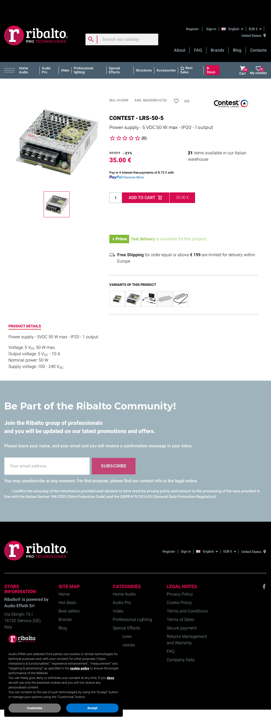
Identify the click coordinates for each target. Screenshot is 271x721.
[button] (10, 53)
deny (110, 678)
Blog (237, 32)
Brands (217, 32)
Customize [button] (34, 708)
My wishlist (258, 53)
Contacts (258, 32)
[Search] (121, 22)
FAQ (198, 32)
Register (193, 12)
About (179, 32)
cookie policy (79, 668)
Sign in (211, 12)
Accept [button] (92, 708)
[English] (233, 11)
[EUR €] (255, 11)
